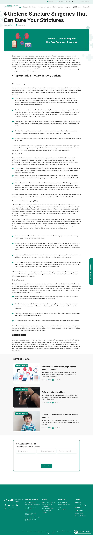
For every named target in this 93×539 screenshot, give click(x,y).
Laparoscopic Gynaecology (32, 517)
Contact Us (86, 7)
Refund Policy (79, 513)
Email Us (50, 1)
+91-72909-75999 (62, 1)
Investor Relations (84, 1)
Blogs (59, 507)
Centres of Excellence (29, 7)
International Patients (44, 7)
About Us (74, 1)
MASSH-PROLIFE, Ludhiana (46, 511)
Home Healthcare (58, 7)
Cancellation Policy (80, 505)
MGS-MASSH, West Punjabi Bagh (47, 505)
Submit (46, 466)
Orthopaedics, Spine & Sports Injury (31, 507)
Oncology (27, 511)
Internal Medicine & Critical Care (30, 514)
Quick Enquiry (77, 7)
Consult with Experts (90, 271)
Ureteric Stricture (22, 365)
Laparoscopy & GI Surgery (32, 504)
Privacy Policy (79, 510)
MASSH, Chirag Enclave (48, 502)
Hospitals (68, 7)
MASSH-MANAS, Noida (48, 508)
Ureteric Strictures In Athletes (53, 392)
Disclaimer (78, 507)
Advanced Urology (30, 502)
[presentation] (46, 458)
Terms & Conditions (80, 515)
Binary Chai (52, 533)
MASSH (11, 25)
